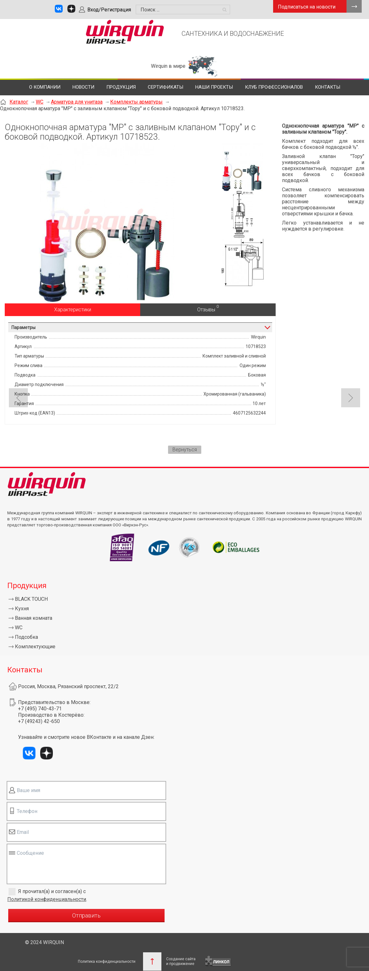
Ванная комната (33, 618)
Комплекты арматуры (136, 102)
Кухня (22, 609)
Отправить (86, 915)
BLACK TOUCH (31, 599)
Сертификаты (165, 87)
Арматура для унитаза (77, 102)
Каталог (18, 102)
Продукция (121, 87)
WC (39, 102)
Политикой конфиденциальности (46, 899)
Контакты (327, 87)
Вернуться (184, 450)
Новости (83, 87)
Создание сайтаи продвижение (181, 961)
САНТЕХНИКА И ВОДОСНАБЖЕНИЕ (233, 33)
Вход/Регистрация (109, 10)
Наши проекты (214, 87)
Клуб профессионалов (274, 87)
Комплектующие (35, 647)
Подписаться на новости (306, 7)
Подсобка (26, 637)
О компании (44, 87)
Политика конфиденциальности (106, 961)
